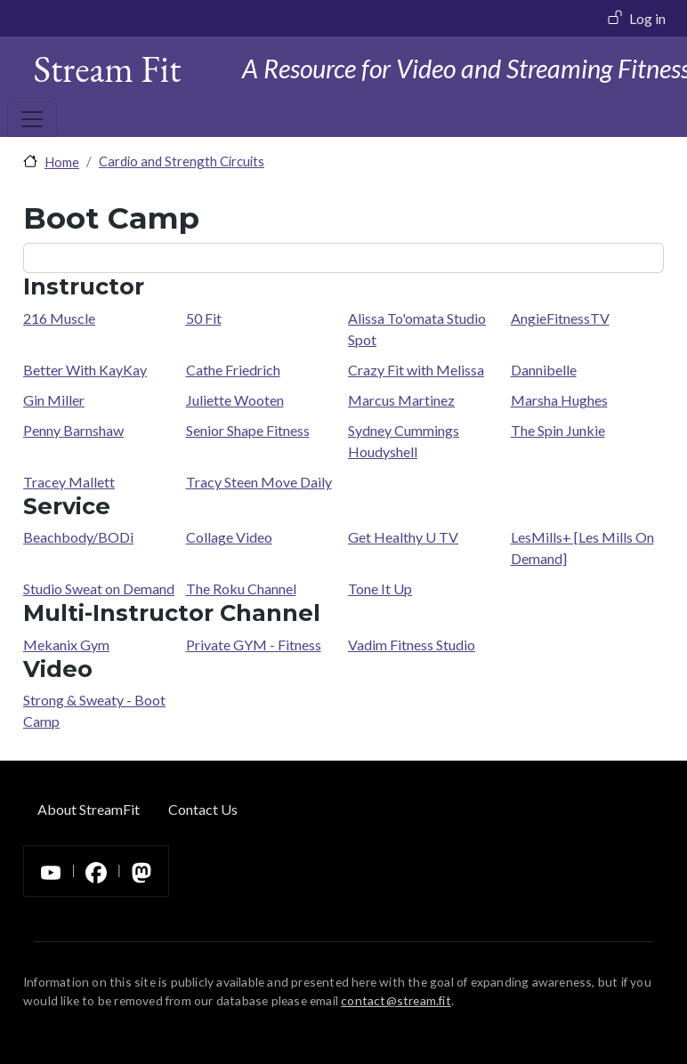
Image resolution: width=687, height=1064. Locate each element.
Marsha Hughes (559, 399)
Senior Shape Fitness (248, 430)
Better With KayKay (85, 369)
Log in (647, 18)
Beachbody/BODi (78, 536)
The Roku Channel (241, 588)
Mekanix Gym (66, 644)
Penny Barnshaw (73, 430)
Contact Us (203, 809)
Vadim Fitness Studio (411, 644)
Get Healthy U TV (403, 536)
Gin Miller (54, 399)
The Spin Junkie (558, 430)
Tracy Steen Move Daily (259, 481)
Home (61, 162)
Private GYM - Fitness (253, 644)
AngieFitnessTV (560, 318)
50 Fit (204, 318)
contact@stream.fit (396, 1000)
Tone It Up (380, 588)
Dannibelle (544, 369)
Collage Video (229, 536)
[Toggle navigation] (32, 119)
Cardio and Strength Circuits (181, 161)
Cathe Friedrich (233, 369)
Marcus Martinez (401, 399)
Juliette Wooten (235, 399)
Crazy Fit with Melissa (416, 369)
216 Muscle (59, 318)
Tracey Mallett (69, 481)
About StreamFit (88, 809)
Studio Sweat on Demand (98, 588)
